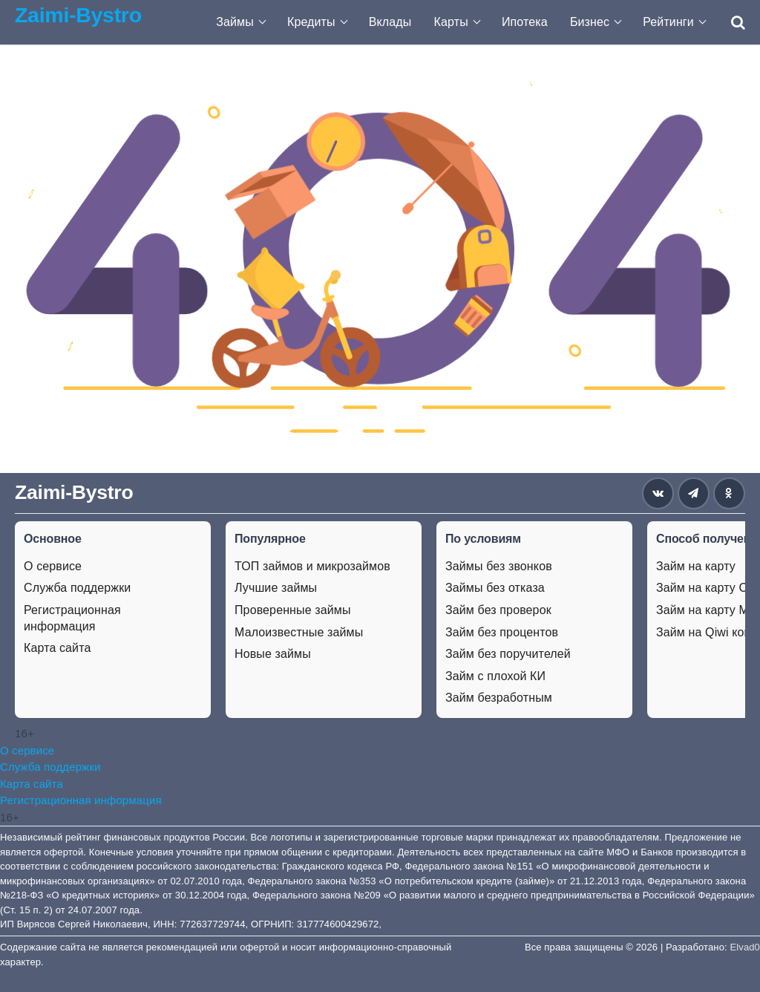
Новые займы (273, 653)
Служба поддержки (77, 587)
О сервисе (53, 566)
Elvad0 (745, 947)
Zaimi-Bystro (78, 15)
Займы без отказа (495, 587)
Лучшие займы (276, 587)
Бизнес (589, 22)
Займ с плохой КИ (495, 676)
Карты (451, 22)
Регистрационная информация (72, 618)
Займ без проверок (498, 610)
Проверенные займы (293, 610)
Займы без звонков (498, 566)
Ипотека (525, 22)
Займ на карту (696, 566)
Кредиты (311, 22)
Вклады (390, 22)
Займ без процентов (501, 632)
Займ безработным (498, 697)
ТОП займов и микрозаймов (312, 566)
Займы (235, 22)
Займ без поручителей (508, 653)
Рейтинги (668, 22)
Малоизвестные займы (299, 632)
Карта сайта (57, 648)
